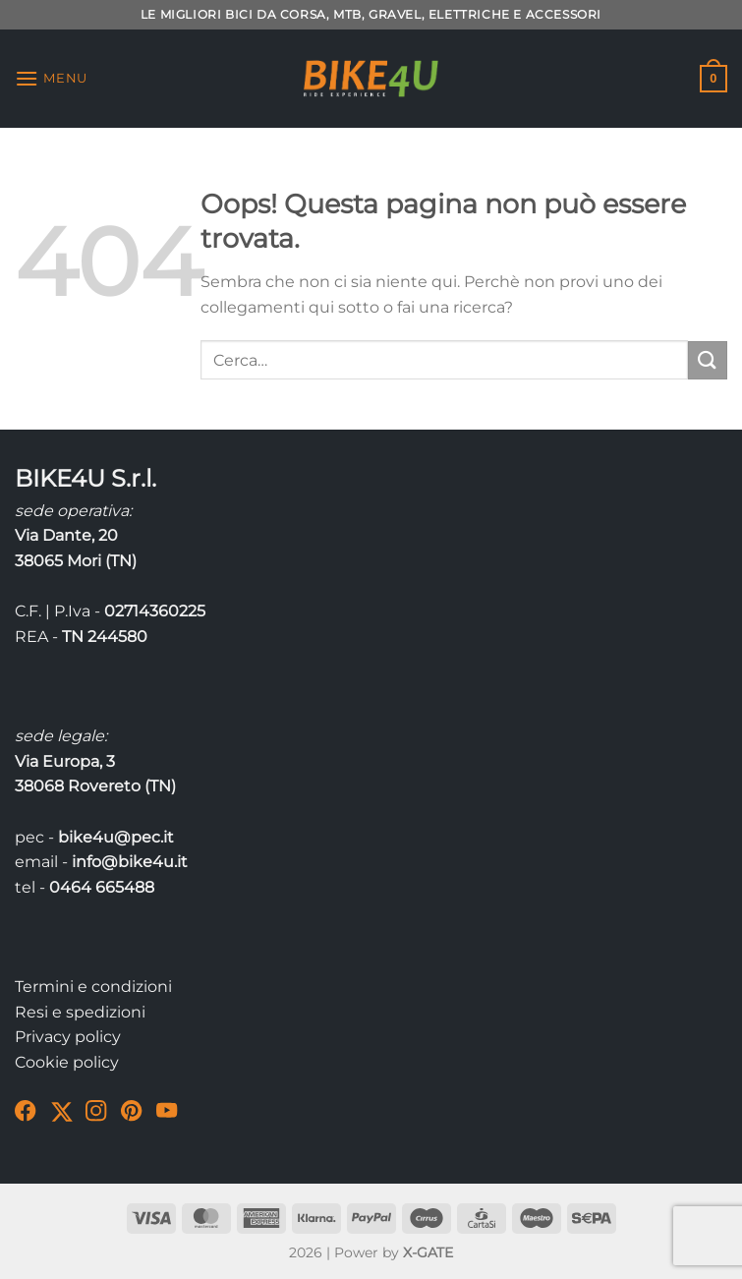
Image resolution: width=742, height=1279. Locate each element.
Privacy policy (68, 1036)
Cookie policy (67, 1062)
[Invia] (707, 360)
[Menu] (51, 78)
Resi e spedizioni (80, 1012)
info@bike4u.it (130, 861)
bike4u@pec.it (116, 837)
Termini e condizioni (93, 986)
